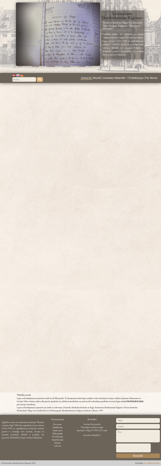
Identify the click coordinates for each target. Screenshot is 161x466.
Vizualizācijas (57, 436)
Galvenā (86, 77)
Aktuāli (97, 77)
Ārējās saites (58, 430)
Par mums (151, 77)
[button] (20, 31)
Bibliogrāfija (57, 433)
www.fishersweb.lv (151, 463)
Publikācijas (136, 77)
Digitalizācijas (57, 439)
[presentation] (133, 447)
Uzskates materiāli (114, 78)
